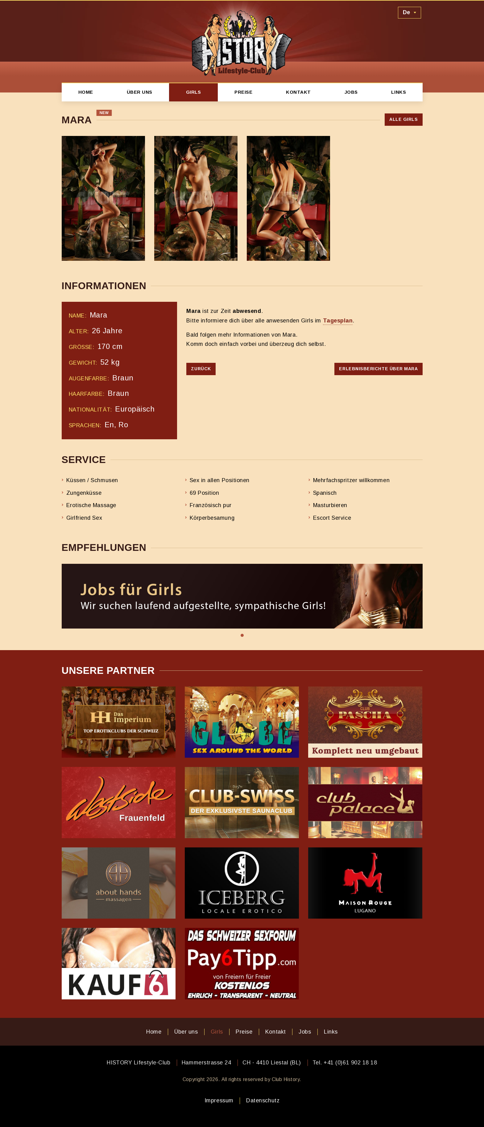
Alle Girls (403, 119)
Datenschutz (262, 1100)
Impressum (219, 1100)
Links (398, 92)
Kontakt (298, 92)
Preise (243, 92)
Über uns (139, 92)
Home (85, 92)
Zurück (201, 368)
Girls (193, 92)
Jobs (351, 92)
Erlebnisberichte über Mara (378, 368)
